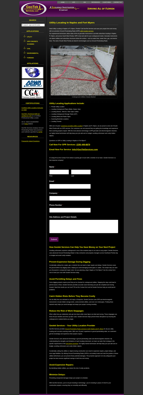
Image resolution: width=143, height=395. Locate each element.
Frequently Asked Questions (31, 141)
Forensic (30, 58)
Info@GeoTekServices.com (85, 149)
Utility (29, 37)
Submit (54, 239)
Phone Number (56, 205)
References (95, 2)
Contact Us (118, 2)
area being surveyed (72, 343)
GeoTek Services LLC (33, 9)
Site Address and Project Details (63, 217)
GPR (73, 2)
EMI (85, 2)
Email (52, 181)
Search (32, 20)
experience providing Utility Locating (71, 126)
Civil (29, 48)
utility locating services (86, 31)
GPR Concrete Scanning (32, 43)
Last (72, 176)
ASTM (40, 132)
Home (63, 2)
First (50, 176)
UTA (30, 116)
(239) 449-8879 (83, 145)
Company (54, 193)
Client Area (107, 2)
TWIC (26, 124)
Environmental (33, 53)
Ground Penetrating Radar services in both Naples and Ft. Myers (84, 329)
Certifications (33, 103)
